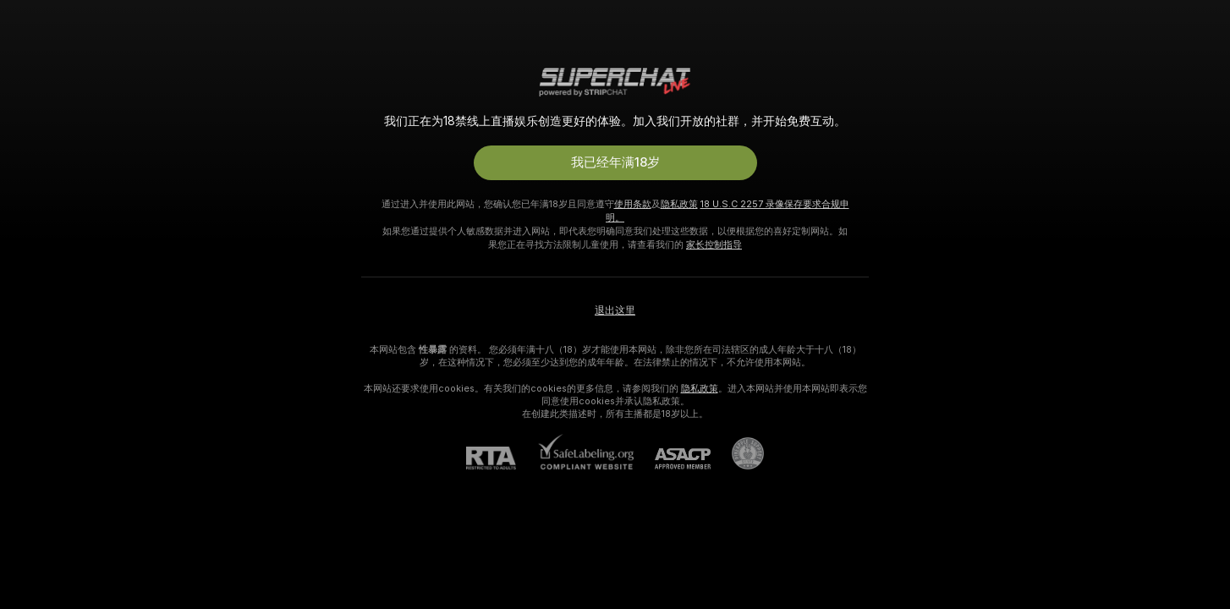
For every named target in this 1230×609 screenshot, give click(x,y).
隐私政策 (679, 204)
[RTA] (501, 458)
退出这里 (615, 310)
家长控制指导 (714, 244)
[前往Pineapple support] (737, 453)
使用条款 (632, 204)
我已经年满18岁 (615, 162)
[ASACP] (672, 458)
